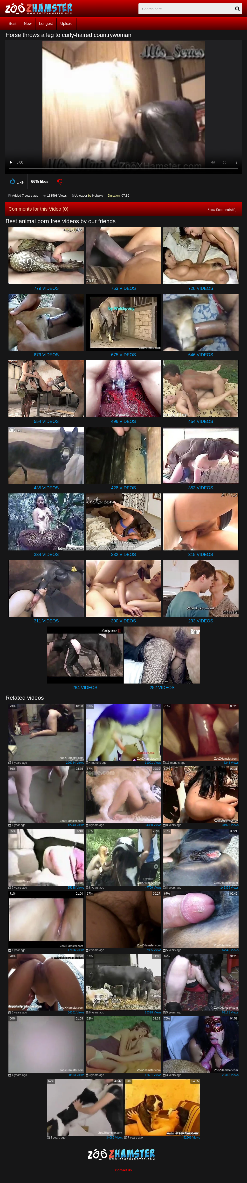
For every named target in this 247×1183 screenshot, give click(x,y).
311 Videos (46, 621)
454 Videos (200, 421)
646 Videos (200, 354)
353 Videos (200, 487)
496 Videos (123, 421)
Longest (46, 23)
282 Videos (162, 687)
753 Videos (123, 288)
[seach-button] (237, 8)
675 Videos (123, 354)
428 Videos (123, 487)
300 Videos (123, 621)
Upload (66, 23)
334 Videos (46, 554)
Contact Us (123, 1170)
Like (16, 181)
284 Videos (84, 687)
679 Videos (46, 354)
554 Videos (46, 421)
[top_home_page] (41, 8)
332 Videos (123, 554)
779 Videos (46, 288)
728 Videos (200, 288)
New (28, 23)
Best (12, 23)
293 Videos (200, 621)
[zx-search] (190, 8)
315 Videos (200, 554)
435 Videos (46, 487)
